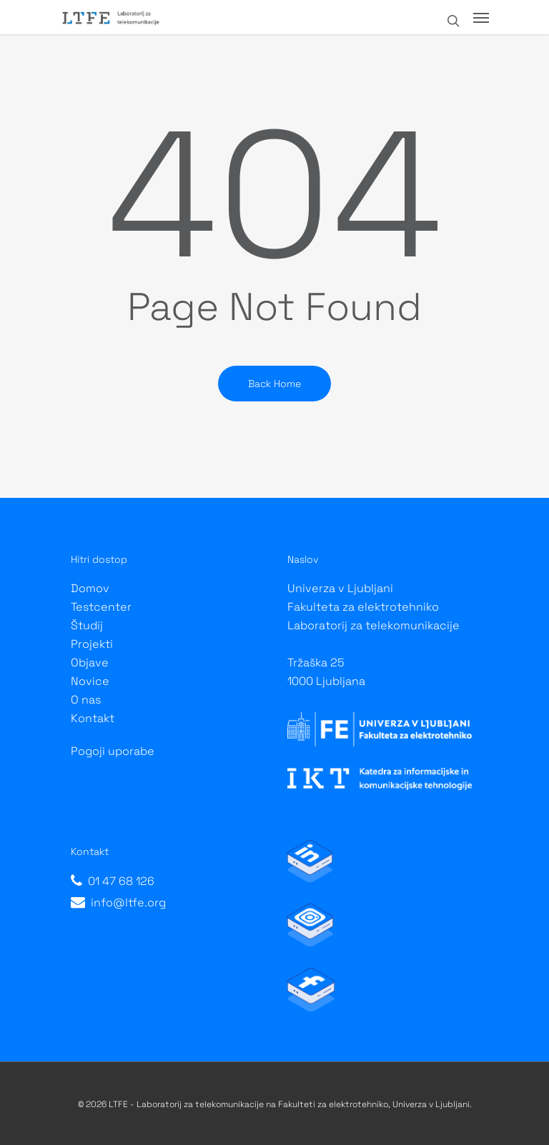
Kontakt (92, 718)
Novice (90, 681)
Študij (87, 625)
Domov (90, 588)
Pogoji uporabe (112, 751)
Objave (90, 662)
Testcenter (101, 606)
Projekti (92, 643)
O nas (86, 699)
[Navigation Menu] (481, 17)
